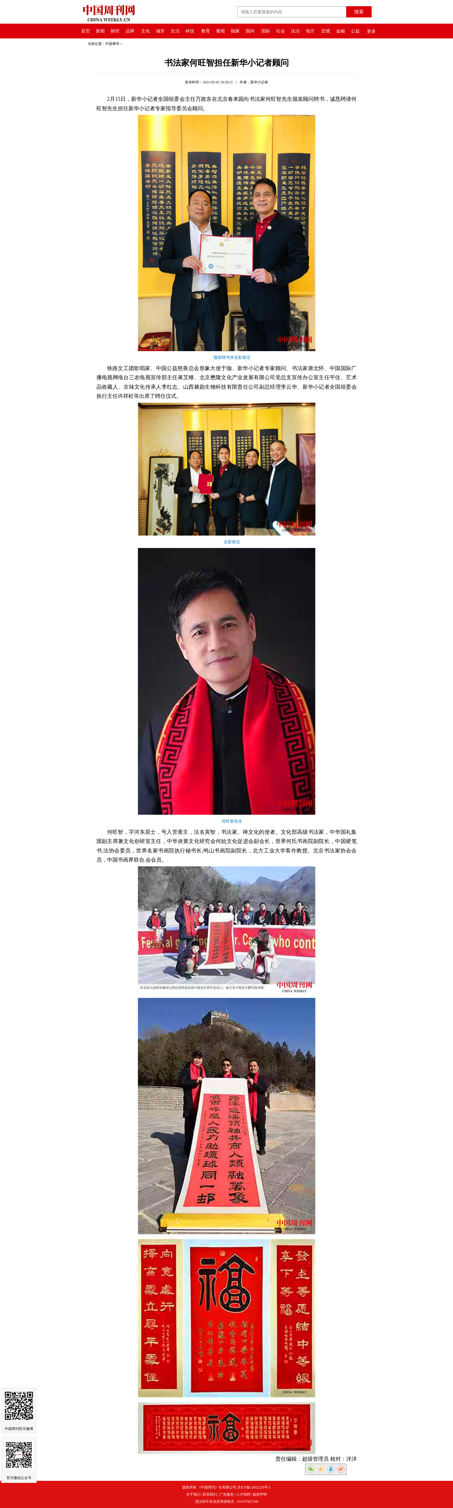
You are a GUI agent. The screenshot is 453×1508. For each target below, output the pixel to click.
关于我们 (193, 1494)
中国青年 (112, 44)
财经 (115, 31)
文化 (145, 31)
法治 (295, 31)
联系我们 (210, 1494)
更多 (371, 31)
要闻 (220, 31)
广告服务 (227, 1494)
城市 (160, 31)
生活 (175, 31)
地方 (310, 31)
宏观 (325, 31)
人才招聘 (243, 1494)
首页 (85, 31)
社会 (280, 31)
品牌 (129, 31)
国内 (250, 31)
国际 (265, 31)
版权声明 (260, 1494)
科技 (190, 31)
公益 (355, 31)
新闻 (100, 31)
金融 (340, 31)
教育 (205, 31)
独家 (235, 31)
